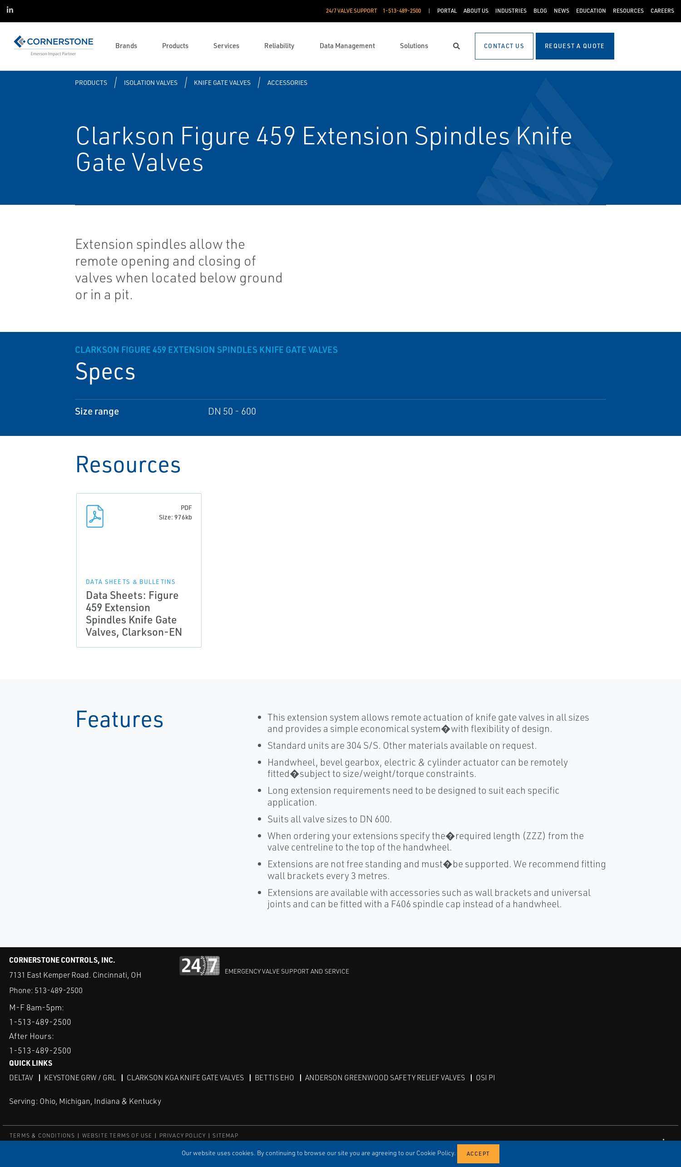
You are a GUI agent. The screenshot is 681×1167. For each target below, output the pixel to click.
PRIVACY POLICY (182, 1135)
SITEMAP (225, 1135)
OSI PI (485, 1077)
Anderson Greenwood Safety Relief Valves (385, 1077)
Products (91, 82)
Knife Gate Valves (222, 82)
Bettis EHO (274, 1077)
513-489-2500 (59, 990)
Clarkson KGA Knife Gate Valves (185, 1077)
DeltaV (21, 1077)
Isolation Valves (151, 82)
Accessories (287, 82)
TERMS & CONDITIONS (42, 1135)
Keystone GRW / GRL (80, 1077)
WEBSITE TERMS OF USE (117, 1135)
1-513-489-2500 (40, 1021)
